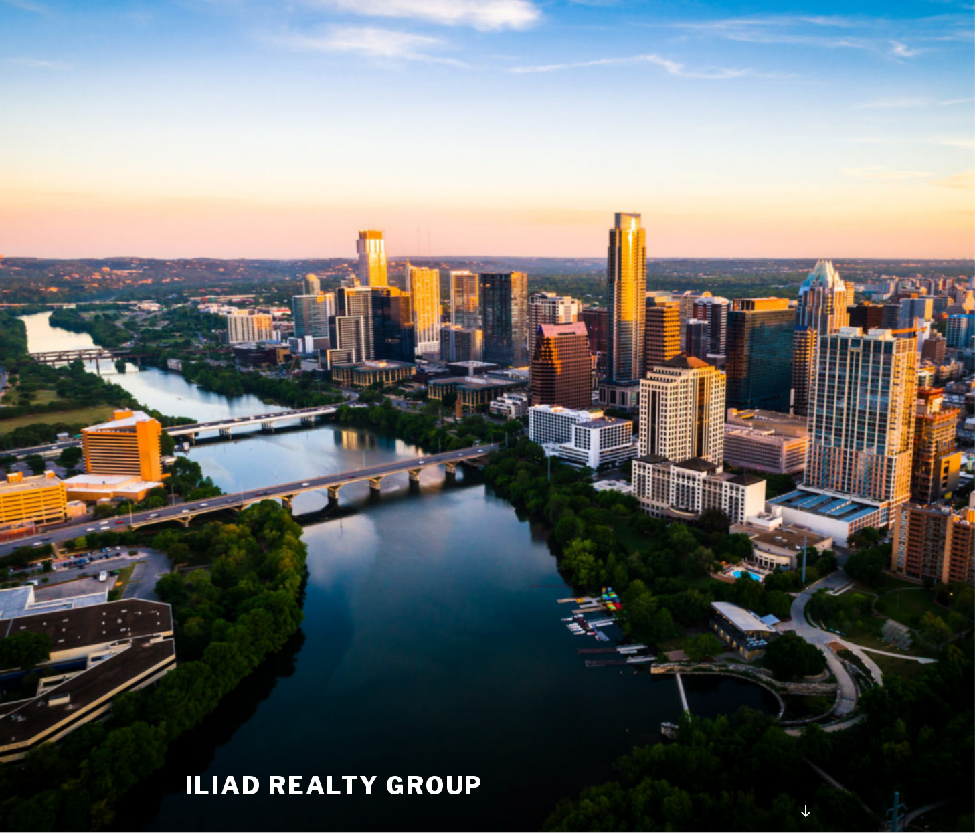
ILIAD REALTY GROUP (334, 785)
